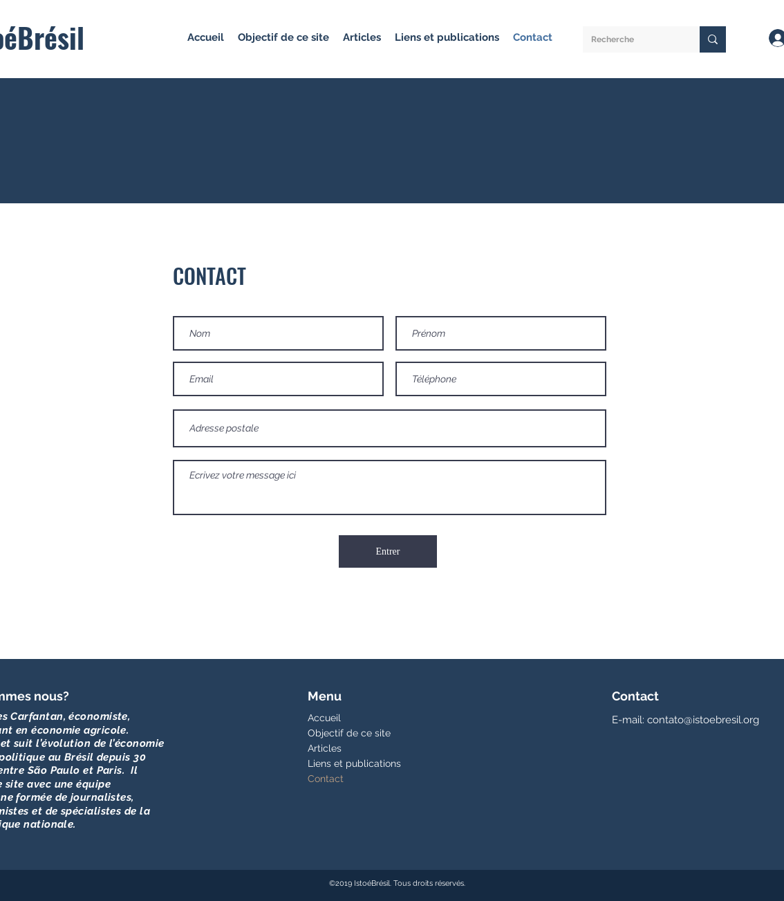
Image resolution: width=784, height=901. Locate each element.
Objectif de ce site (349, 733)
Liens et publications (354, 763)
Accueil (324, 717)
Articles (325, 748)
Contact (326, 778)
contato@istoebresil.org (703, 720)
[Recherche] (631, 39)
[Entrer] (388, 551)
